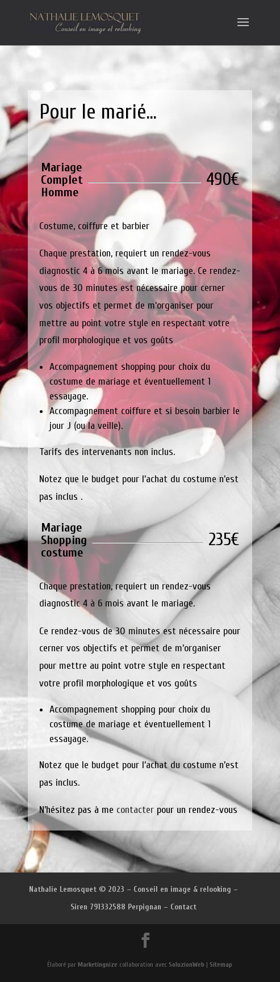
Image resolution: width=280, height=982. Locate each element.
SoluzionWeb (186, 964)
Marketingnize (98, 964)
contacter (135, 810)
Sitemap (221, 964)
